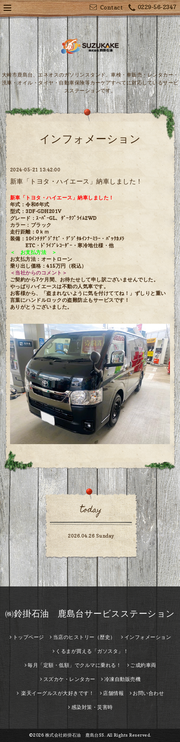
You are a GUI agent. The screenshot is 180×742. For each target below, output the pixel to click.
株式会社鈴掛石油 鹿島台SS (74, 735)
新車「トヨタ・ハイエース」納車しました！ (76, 181)
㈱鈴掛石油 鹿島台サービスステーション (90, 613)
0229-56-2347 (152, 8)
